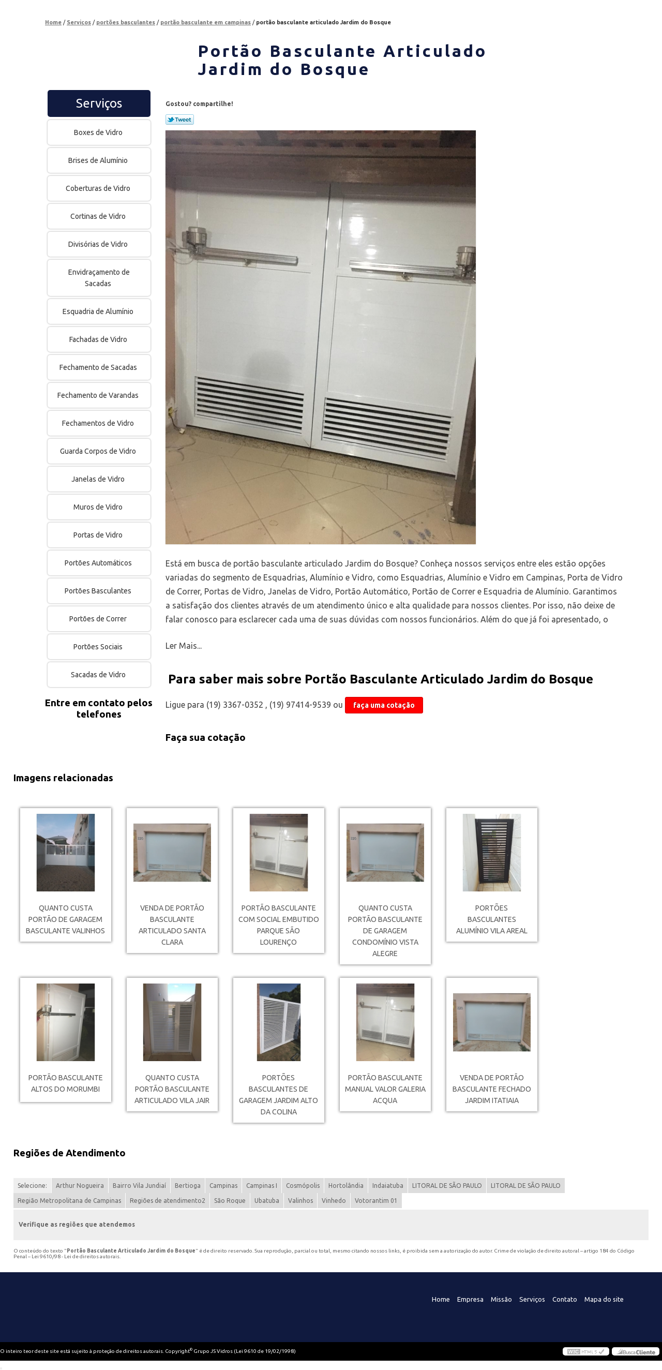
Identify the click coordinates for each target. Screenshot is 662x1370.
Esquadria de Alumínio (99, 311)
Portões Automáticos (99, 563)
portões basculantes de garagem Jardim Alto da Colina (278, 1095)
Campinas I (261, 1185)
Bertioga (188, 1185)
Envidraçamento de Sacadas (99, 278)
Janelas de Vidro (98, 479)
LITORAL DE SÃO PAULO (447, 1185)
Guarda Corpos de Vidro (99, 451)
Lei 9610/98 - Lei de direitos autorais (75, 1256)
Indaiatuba (387, 1185)
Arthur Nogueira (80, 1185)
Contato (564, 1299)
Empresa (470, 1299)
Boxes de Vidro (99, 132)
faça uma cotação (384, 705)
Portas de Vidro (98, 535)
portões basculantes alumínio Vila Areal (492, 919)
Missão (501, 1299)
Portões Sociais (98, 647)
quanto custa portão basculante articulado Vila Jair (171, 1089)
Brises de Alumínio (98, 160)
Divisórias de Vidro (98, 244)
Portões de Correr (98, 619)
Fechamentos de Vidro (99, 423)
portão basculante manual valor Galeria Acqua (385, 1089)
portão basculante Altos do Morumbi (65, 1083)
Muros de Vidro (98, 507)
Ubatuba (266, 1200)
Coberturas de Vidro (99, 188)
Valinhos (300, 1200)
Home (441, 1299)
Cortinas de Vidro (98, 216)
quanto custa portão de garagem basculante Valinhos (65, 919)
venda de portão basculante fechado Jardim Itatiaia (492, 1089)
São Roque (230, 1200)
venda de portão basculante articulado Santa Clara (172, 925)
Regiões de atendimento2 (167, 1200)
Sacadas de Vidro (99, 675)
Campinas (223, 1185)
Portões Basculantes (99, 591)
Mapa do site (604, 1299)
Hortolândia (346, 1185)
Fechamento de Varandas (98, 395)
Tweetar (180, 119)
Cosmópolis (303, 1185)
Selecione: (32, 1185)
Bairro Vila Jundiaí (139, 1185)
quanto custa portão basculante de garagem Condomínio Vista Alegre (385, 931)
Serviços (99, 103)
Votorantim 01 (376, 1200)
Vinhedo (334, 1200)
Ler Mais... (184, 645)
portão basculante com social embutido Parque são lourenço (278, 925)
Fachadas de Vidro (99, 339)
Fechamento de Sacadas (99, 367)
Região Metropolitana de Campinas (69, 1200)
